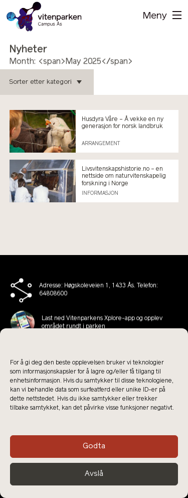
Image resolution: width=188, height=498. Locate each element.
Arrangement (101, 144)
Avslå (94, 474)
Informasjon (100, 193)
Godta (94, 446)
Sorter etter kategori (45, 82)
